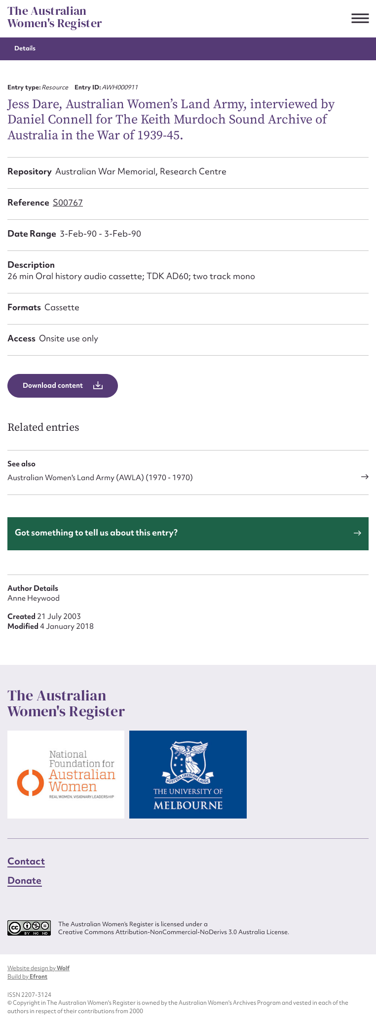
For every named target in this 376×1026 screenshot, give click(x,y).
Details (25, 48)
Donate (24, 880)
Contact (26, 861)
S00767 (68, 202)
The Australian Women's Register (54, 17)
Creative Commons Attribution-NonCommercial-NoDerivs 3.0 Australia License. (173, 932)
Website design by (38, 968)
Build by (27, 977)
